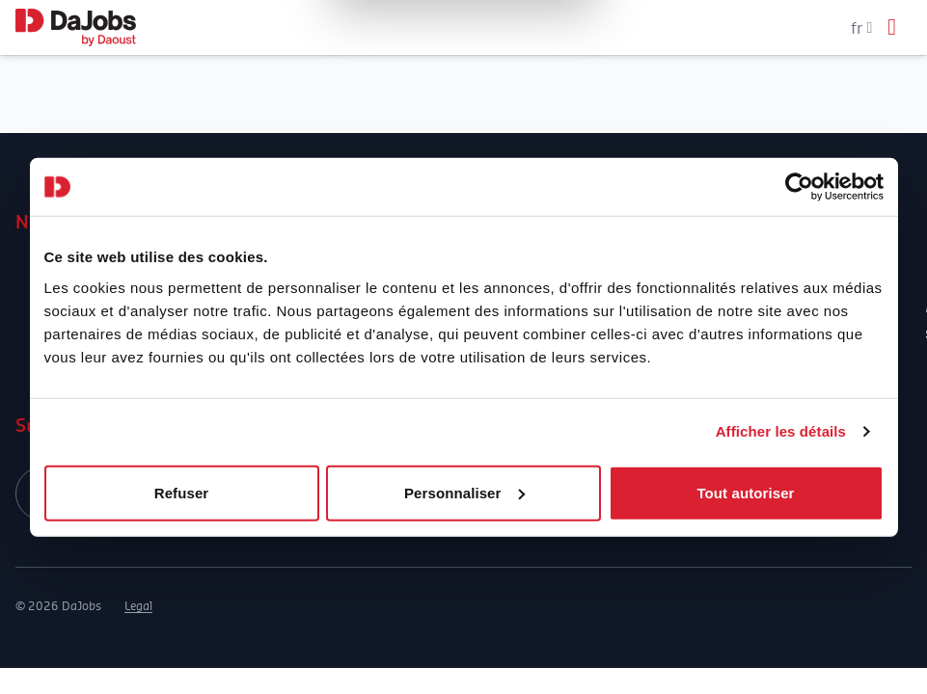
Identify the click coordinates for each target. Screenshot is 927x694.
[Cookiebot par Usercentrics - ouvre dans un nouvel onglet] (799, 187)
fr (861, 28)
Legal (138, 606)
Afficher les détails (781, 431)
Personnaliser (464, 492)
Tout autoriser (745, 492)
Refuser (181, 492)
